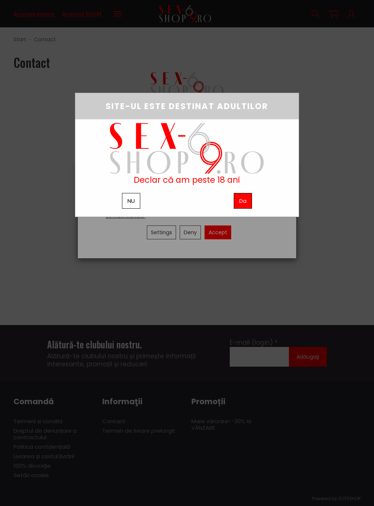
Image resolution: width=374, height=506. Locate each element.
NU (131, 201)
